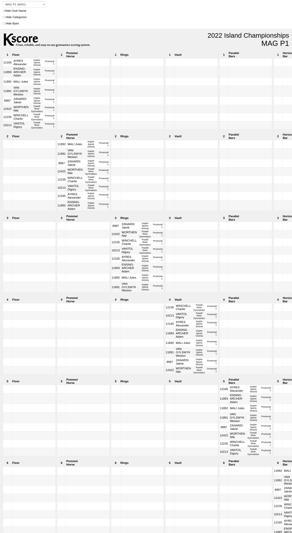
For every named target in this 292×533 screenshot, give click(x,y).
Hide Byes (11, 23)
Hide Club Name (14, 10)
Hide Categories (15, 17)
